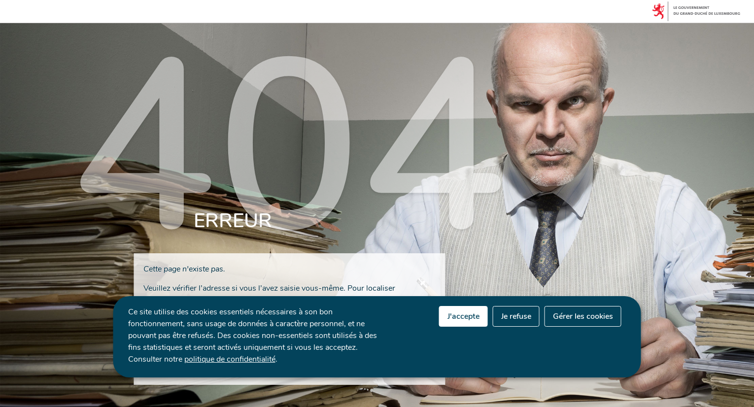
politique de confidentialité (229, 359)
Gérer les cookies (583, 316)
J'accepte (463, 316)
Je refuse (516, 316)
